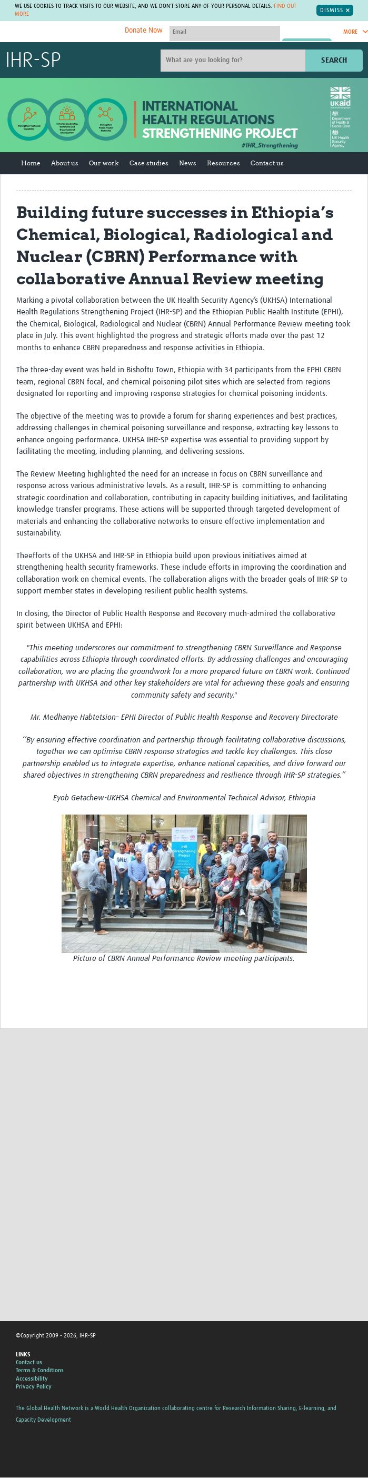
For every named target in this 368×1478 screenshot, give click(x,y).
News (187, 163)
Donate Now (144, 30)
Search (334, 60)
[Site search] (234, 60)
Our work (104, 163)
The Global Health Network (84, 31)
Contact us (267, 163)
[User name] (225, 32)
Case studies (149, 163)
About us (64, 163)
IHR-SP (33, 61)
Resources (223, 163)
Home (31, 163)
